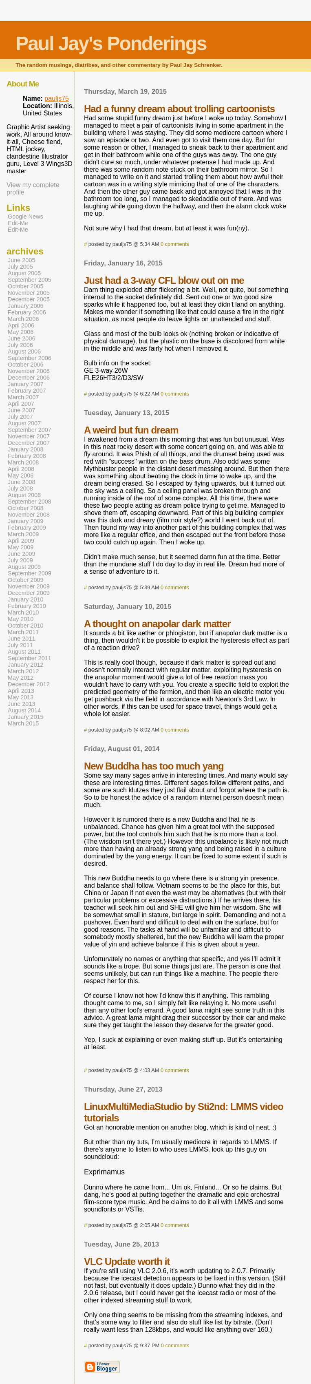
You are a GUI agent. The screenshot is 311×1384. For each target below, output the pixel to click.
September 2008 (29, 501)
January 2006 (26, 306)
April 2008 (21, 469)
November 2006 (29, 371)
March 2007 (23, 397)
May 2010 (20, 619)
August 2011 (24, 651)
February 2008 (27, 456)
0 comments (175, 244)
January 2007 (26, 384)
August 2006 (24, 351)
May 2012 (20, 677)
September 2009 (29, 573)
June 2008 (21, 482)
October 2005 (26, 286)
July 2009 (20, 560)
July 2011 (20, 645)
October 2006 (26, 364)
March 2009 (23, 534)
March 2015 (23, 723)
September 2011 (29, 658)
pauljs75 (56, 98)
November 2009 (29, 586)
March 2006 (23, 319)
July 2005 (20, 266)
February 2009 (27, 527)
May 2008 (20, 475)
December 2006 (29, 377)
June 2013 (21, 704)
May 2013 (20, 697)
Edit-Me (18, 223)
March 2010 (23, 612)
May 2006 (20, 332)
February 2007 (27, 390)
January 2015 (26, 717)
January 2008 (26, 449)
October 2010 (26, 625)
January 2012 (26, 664)
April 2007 (21, 403)
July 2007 (20, 416)
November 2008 (29, 514)
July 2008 (20, 488)
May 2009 (20, 547)
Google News (25, 216)
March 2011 (23, 632)
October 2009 (26, 580)
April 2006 (21, 325)
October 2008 (26, 508)
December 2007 (29, 443)
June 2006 (21, 338)
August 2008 (24, 495)
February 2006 (27, 312)
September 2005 (29, 279)
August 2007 (24, 423)
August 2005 (24, 273)
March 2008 (23, 462)
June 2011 (21, 638)
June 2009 (21, 554)
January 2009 (26, 521)
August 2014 (24, 710)
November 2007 (29, 436)
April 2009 (21, 540)
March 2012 (23, 671)
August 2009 (24, 567)
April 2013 (21, 691)
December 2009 (29, 593)
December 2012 (29, 684)
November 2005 (29, 293)
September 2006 (29, 358)
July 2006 (20, 345)
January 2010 (26, 599)
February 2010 (27, 606)
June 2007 (21, 410)
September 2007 (29, 430)
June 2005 (21, 260)
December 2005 (29, 299)
